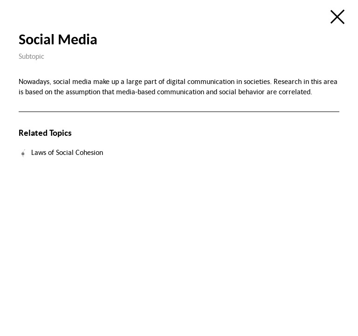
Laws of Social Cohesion (67, 152)
